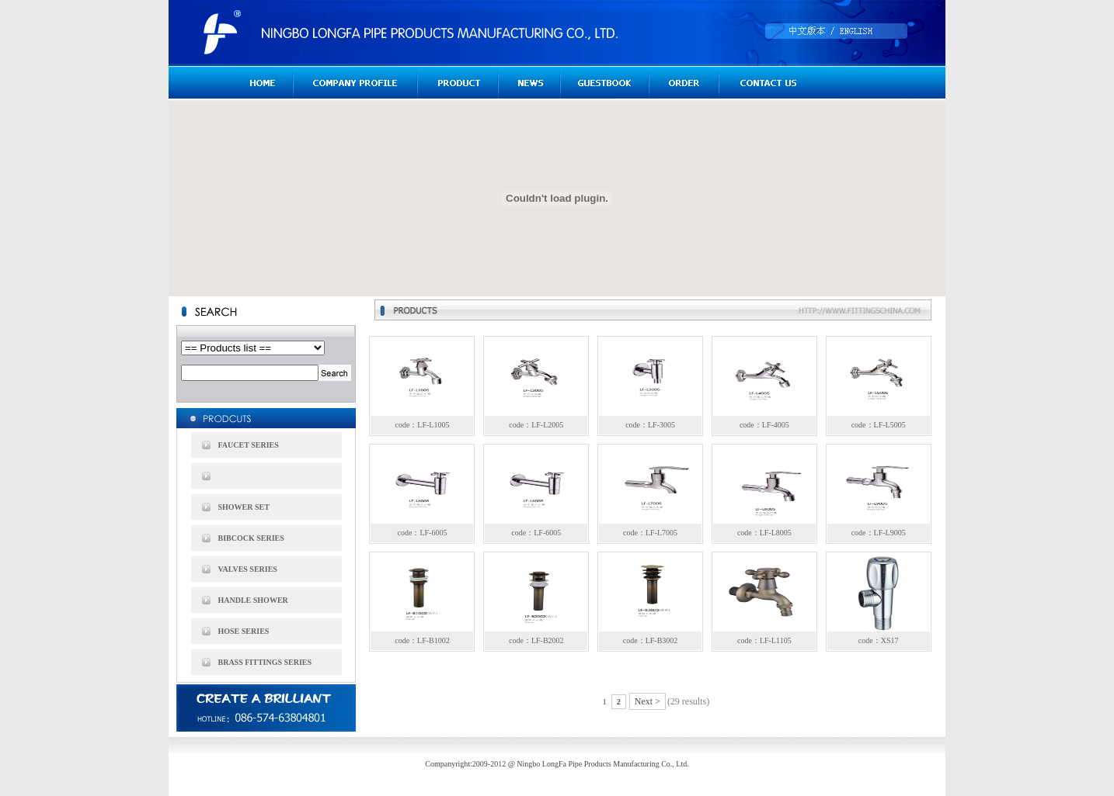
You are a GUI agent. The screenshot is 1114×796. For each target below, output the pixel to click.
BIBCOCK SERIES (251, 538)
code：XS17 (878, 640)
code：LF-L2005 (536, 424)
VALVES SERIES (247, 569)
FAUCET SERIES (248, 445)
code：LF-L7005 (650, 532)
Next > (647, 701)
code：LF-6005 (422, 532)
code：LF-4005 (764, 424)
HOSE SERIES (244, 631)
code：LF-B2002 (536, 640)
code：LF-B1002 (422, 640)
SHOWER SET (244, 507)
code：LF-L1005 (422, 424)
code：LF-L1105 (764, 640)
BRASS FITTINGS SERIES (265, 662)
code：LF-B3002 (650, 640)
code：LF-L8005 (764, 532)
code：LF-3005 (650, 424)
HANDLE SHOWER (253, 600)
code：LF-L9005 (878, 532)
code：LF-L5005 (878, 424)
